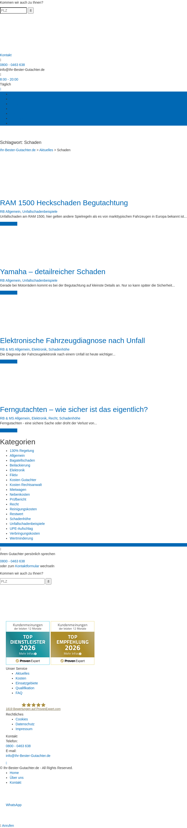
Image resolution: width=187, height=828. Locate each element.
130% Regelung (22, 451)
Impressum (24, 729)
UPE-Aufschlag (21, 528)
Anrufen (7, 826)
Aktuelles (17, 94)
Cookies (22, 719)
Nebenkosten (20, 494)
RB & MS (7, 349)
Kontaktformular (27, 566)
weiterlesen (8, 224)
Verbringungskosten (25, 533)
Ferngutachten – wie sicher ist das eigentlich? (74, 409)
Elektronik (39, 349)
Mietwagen (18, 490)
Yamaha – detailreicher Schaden (52, 272)
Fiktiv (14, 475)
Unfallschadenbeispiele (39, 212)
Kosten (15, 99)
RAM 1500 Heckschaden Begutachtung (64, 203)
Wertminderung (21, 538)
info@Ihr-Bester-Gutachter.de (22, 70)
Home (14, 773)
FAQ (13, 109)
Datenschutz (25, 724)
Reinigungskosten (23, 509)
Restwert (16, 514)
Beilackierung (20, 465)
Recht (52, 418)
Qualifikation (19, 113)
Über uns (17, 118)
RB (2, 212)
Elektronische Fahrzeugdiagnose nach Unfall (72, 340)
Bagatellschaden (22, 460)
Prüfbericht (18, 499)
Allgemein (13, 212)
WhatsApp (10, 805)
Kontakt (15, 123)
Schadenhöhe (58, 349)
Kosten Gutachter (23, 480)
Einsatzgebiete (21, 104)
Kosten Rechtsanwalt (26, 485)
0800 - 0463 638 (12, 65)
